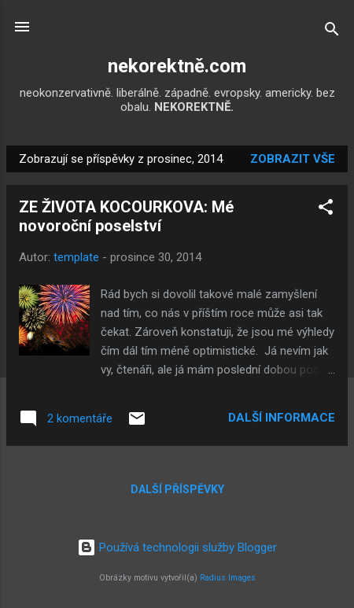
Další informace (281, 418)
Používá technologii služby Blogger (177, 547)
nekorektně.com (177, 66)
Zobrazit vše (292, 159)
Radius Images (228, 578)
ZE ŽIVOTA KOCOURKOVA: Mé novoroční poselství (126, 216)
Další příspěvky (177, 489)
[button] (325, 209)
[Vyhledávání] (332, 32)
